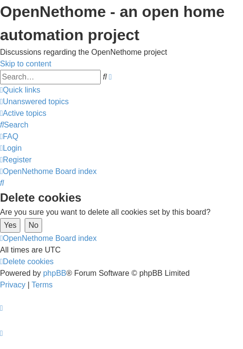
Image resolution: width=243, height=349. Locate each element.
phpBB (54, 273)
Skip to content (25, 64)
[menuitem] (34, 101)
